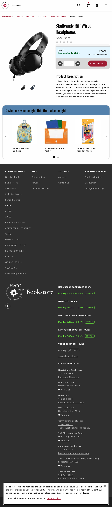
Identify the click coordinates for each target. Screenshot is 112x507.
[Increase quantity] (77, 63)
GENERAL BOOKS (13, 262)
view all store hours (68, 356)
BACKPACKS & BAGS (15, 222)
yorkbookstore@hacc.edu (71, 478)
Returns (36, 182)
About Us (62, 177)
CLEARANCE (11, 267)
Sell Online (10, 188)
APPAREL (9, 211)
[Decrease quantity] (60, 63)
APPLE (8, 216)
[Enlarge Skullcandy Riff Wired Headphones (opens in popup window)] (27, 55)
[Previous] (5, 136)
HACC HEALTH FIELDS (15, 245)
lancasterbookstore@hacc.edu (73, 453)
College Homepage (97, 188)
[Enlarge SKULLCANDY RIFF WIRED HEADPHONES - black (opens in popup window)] (23, 87)
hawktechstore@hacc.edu (71, 402)
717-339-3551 (65, 424)
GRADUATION (12, 239)
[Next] (106, 136)
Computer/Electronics (26, 16)
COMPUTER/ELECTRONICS (17, 228)
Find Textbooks (13, 177)
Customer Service (40, 188)
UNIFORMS (10, 256)
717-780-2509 (65, 373)
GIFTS (8, 233)
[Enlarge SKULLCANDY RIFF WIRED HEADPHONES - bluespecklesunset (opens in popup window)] (32, 87)
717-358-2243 (65, 449)
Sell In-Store (11, 182)
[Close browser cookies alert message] (105, 486)
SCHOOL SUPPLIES (14, 251)
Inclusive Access (13, 194)
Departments (7, 16)
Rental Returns (12, 200)
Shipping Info (39, 177)
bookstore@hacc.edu (68, 377)
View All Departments (16, 273)
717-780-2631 (65, 399)
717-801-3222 (65, 475)
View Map (65, 389)
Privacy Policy (54, 498)
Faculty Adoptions (94, 177)
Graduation (90, 182)
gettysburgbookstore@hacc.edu (74, 427)
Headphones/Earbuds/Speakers (53, 16)
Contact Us (63, 182)
